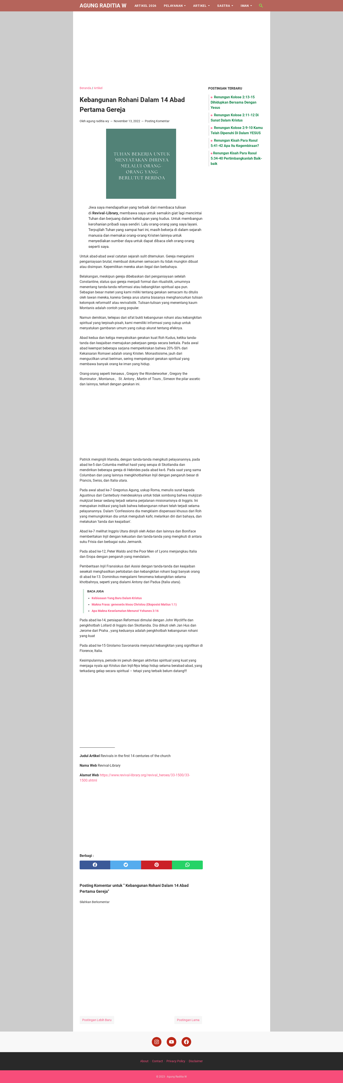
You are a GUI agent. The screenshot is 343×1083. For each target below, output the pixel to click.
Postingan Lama (188, 1020)
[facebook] (95, 865)
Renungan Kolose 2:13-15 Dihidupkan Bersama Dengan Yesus (233, 102)
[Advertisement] (172, 48)
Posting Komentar (157, 121)
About (144, 1061)
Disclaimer (196, 1061)
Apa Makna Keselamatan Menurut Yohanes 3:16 (125, 611)
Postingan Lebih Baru (97, 1020)
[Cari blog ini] (261, 5)
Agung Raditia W (103, 5)
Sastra (223, 5)
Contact (157, 1061)
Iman (245, 5)
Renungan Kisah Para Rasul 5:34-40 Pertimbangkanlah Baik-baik (236, 158)
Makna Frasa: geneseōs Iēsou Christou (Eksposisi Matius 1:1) (134, 604)
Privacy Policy (175, 1061)
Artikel (200, 5)
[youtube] (171, 1042)
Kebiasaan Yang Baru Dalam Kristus (117, 598)
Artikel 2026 (146, 5)
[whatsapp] (187, 865)
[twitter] (125, 865)
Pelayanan (173, 5)
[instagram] (156, 1042)
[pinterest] (156, 865)
